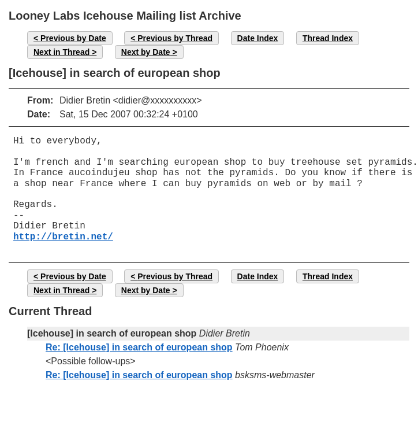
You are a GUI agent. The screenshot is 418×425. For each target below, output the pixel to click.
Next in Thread (61, 52)
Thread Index (328, 38)
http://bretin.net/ (63, 237)
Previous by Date (73, 38)
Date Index (257, 38)
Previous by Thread (174, 38)
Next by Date (145, 52)
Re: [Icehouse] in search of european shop (139, 347)
